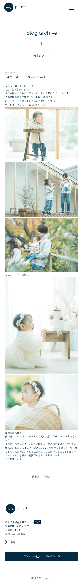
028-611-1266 (18, 533)
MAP (37, 522)
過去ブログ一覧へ (41, 476)
